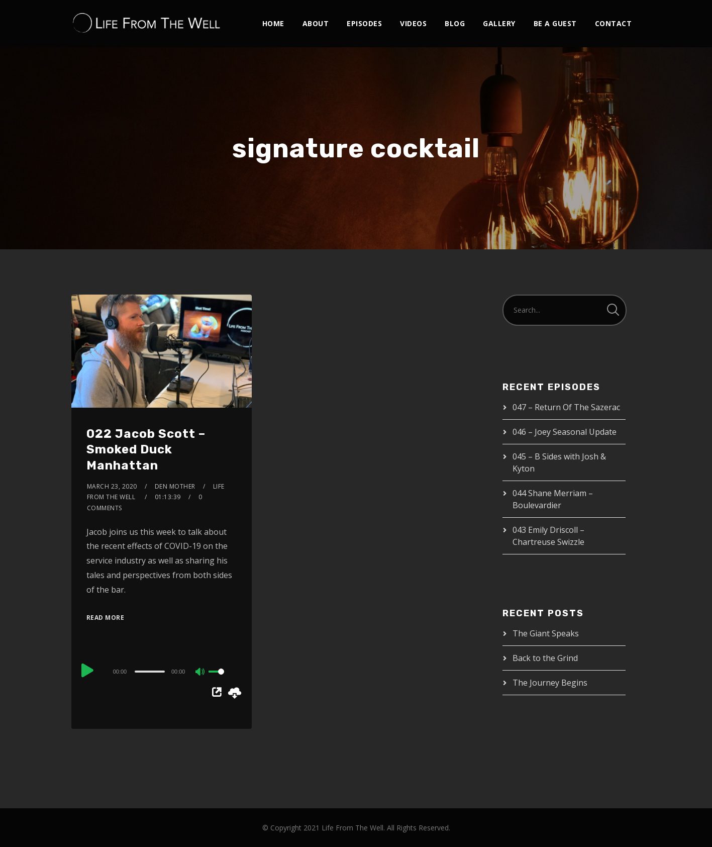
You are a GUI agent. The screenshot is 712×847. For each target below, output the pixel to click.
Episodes (364, 23)
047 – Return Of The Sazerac (566, 407)
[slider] (150, 672)
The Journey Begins (550, 682)
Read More (105, 617)
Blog (455, 23)
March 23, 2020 (112, 486)
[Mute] (200, 673)
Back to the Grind (545, 658)
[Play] (87, 670)
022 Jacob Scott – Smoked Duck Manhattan (146, 449)
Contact (613, 23)
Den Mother (175, 486)
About (315, 23)
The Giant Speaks (546, 633)
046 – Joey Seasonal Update (565, 431)
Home (273, 23)
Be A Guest (555, 23)
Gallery (499, 23)
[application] (161, 671)
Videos (413, 23)
